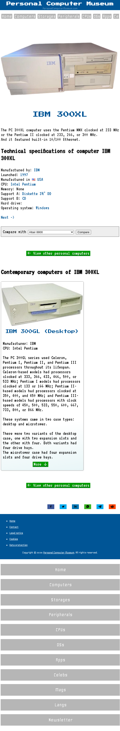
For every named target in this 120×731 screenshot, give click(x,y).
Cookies (13, 539)
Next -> (7, 217)
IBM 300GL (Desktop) (42, 331)
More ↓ (41, 464)
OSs (97, 16)
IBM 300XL (60, 115)
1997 (24, 174)
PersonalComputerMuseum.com (60, 8)
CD (24, 198)
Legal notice (16, 532)
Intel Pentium (23, 184)
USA (37, 179)
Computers (24, 16)
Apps (107, 16)
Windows (42, 207)
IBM (37, 169)
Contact (14, 526)
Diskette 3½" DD (36, 193)
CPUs (86, 16)
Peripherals (68, 16)
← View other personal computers (58, 253)
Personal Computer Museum (60, 4)
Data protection (18, 545)
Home (7, 16)
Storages (46, 16)
